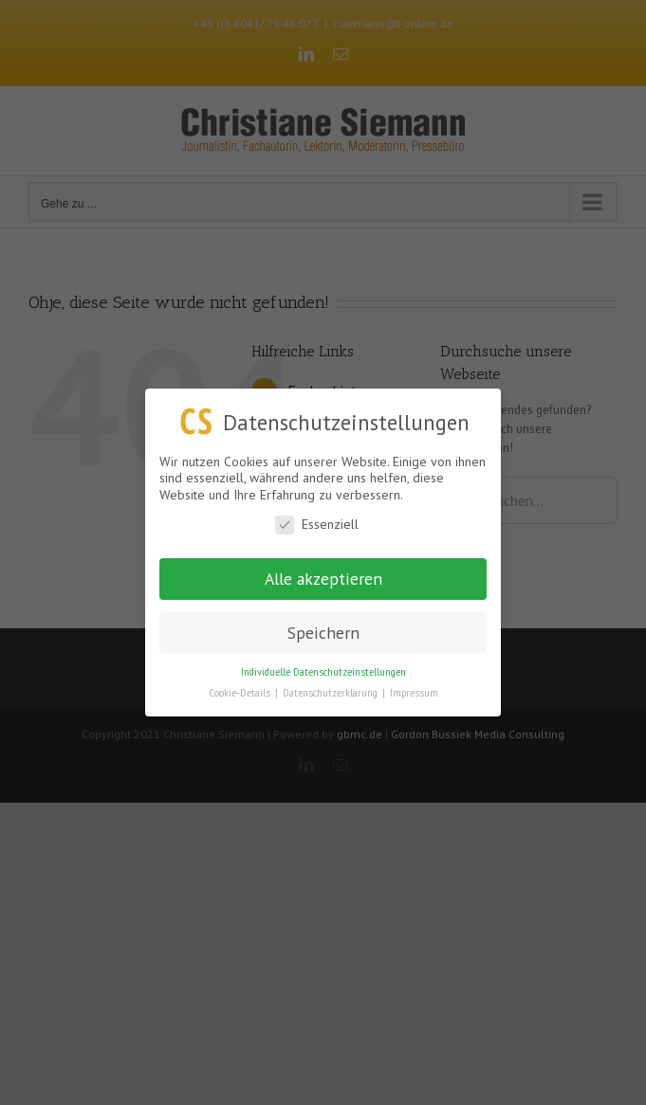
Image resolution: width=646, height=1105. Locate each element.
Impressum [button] (414, 692)
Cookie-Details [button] (241, 692)
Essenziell (317, 525)
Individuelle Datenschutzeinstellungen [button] (323, 671)
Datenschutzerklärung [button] (331, 692)
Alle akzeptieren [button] (323, 578)
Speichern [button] (323, 632)
